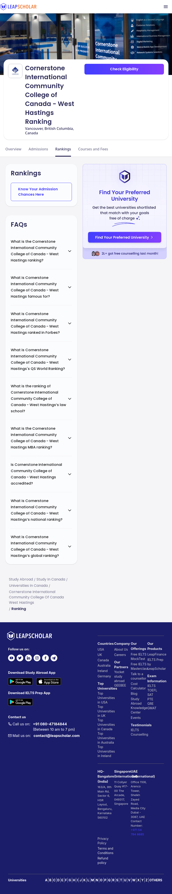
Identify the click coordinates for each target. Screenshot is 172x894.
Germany (104, 676)
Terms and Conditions (106, 850)
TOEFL (152, 690)
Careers (120, 655)
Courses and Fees (93, 149)
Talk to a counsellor (138, 676)
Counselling (139, 734)
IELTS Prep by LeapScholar (155, 664)
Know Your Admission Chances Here (38, 192)
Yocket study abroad (119, 676)
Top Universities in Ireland (106, 751)
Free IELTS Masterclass (139, 666)
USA (101, 649)
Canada (103, 660)
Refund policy (103, 860)
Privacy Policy (103, 841)
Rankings (63, 149)
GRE (150, 703)
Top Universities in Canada (106, 724)
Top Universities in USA (106, 697)
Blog (134, 693)
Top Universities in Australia (106, 738)
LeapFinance (155, 654)
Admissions (38, 149)
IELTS (135, 730)
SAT (150, 695)
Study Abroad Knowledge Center (139, 705)
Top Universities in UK (106, 711)
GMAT (152, 708)
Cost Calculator (138, 686)
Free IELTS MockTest (138, 656)
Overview (13, 149)
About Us (121, 649)
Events (136, 718)
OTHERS (155, 880)
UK (100, 655)
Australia (104, 665)
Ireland (103, 671)
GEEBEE (120, 685)
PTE (150, 699)
